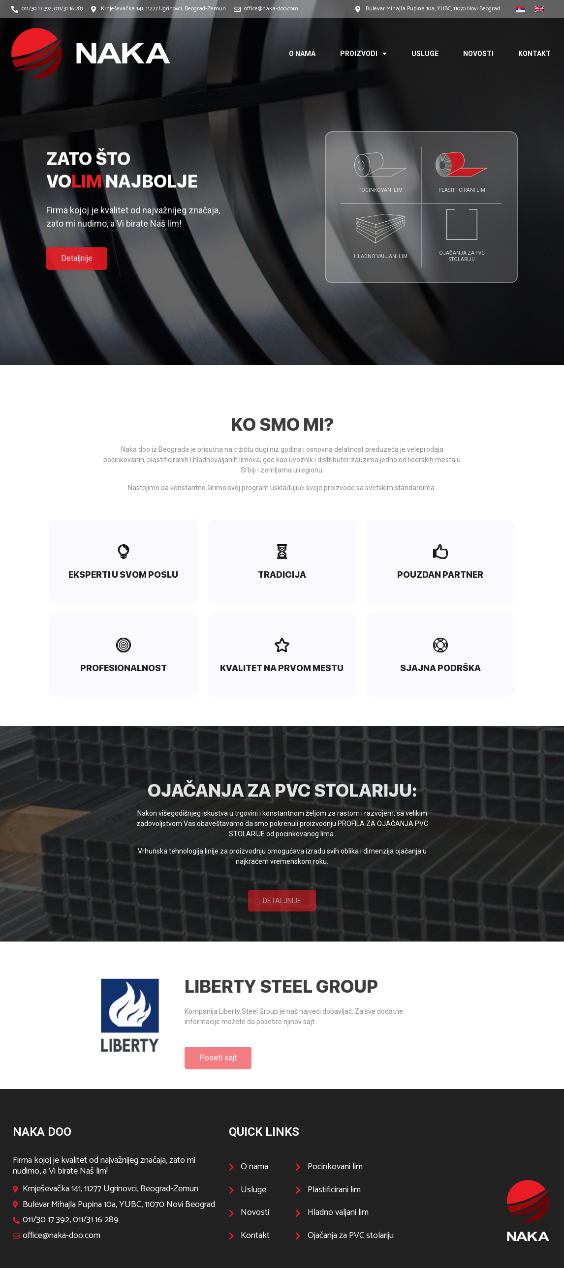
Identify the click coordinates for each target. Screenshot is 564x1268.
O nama (302, 54)
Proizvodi (363, 53)
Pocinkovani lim (380, 190)
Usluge (425, 54)
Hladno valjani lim (380, 256)
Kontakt (534, 54)
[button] (76, 276)
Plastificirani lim (462, 190)
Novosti (478, 54)
